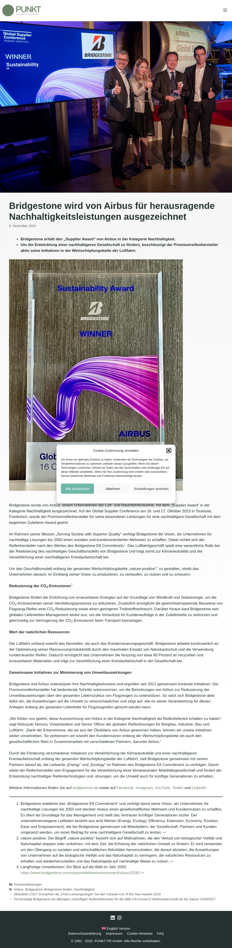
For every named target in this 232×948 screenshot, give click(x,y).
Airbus (18, 889)
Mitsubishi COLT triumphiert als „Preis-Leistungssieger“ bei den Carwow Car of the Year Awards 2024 (87, 894)
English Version (116, 928)
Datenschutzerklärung (119, 498)
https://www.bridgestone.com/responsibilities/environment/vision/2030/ (80, 873)
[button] (169, 450)
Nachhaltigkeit (84, 889)
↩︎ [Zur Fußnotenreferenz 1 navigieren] (164, 832)
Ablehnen (113, 488)
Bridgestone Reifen (58, 889)
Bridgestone (34, 889)
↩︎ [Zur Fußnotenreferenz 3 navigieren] (142, 873)
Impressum (141, 498)
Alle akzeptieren (77, 488)
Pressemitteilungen (28, 884)
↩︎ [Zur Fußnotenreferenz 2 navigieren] (172, 861)
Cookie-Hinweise (94, 498)
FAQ (160, 933)
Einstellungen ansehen (151, 488)
